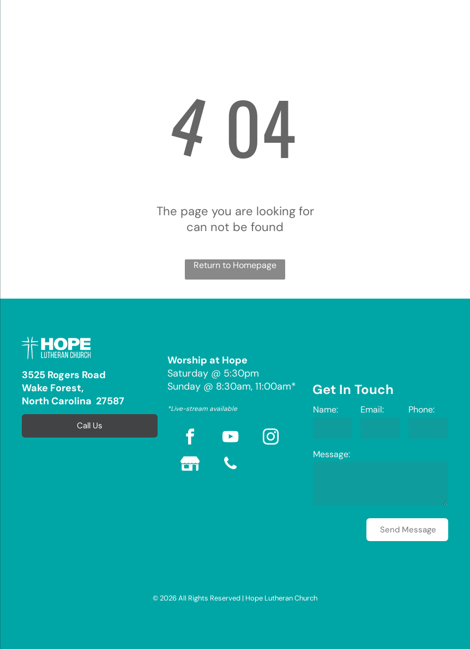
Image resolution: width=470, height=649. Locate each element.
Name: (325, 409)
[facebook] (190, 438)
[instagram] (271, 438)
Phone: (421, 409)
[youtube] (231, 438)
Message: (331, 454)
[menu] (24, 26)
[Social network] (190, 465)
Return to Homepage (235, 265)
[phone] (231, 465)
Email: (372, 409)
